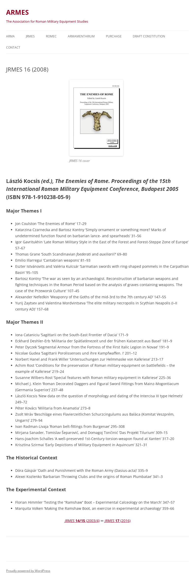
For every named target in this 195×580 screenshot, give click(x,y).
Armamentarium (81, 36)
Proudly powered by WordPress (28, 571)
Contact (13, 47)
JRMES (30, 36)
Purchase (114, 36)
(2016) (118, 520)
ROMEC (51, 36)
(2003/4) (82, 520)
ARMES (17, 12)
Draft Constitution (149, 36)
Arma (10, 36)
